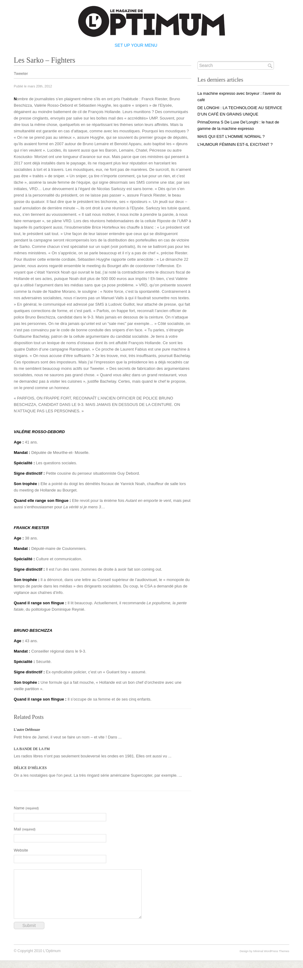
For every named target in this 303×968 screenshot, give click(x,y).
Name (26, 808)
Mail (25, 829)
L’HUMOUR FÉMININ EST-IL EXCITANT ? (235, 144)
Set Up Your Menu (136, 45)
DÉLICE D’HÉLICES (30, 768)
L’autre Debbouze (27, 729)
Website (21, 850)
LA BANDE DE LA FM (32, 749)
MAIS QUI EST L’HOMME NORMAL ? (231, 136)
